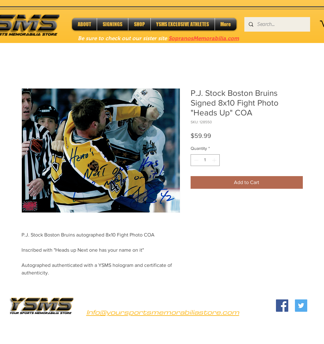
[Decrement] (195, 160)
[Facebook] (282, 305)
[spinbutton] (205, 160)
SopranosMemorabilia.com (203, 38)
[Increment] (215, 160)
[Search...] (277, 24)
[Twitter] (301, 305)
